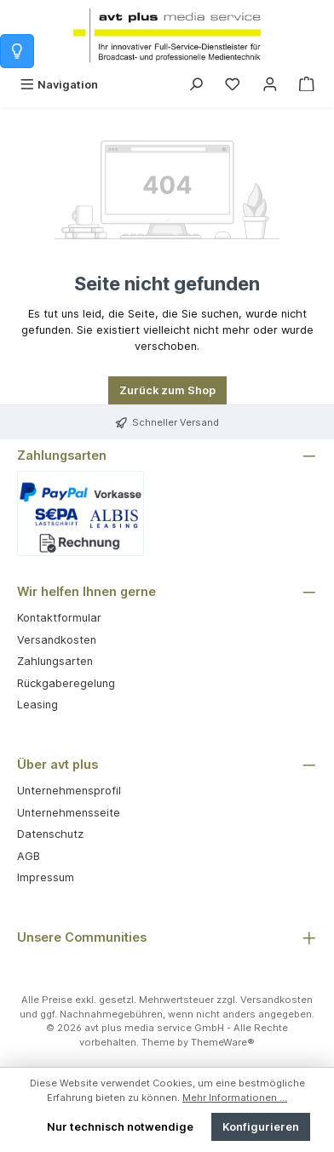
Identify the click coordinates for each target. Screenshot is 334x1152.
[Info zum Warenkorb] (17, 51)
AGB (28, 856)
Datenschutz (50, 834)
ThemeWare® (223, 1042)
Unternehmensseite (68, 812)
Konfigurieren (260, 1126)
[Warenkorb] (306, 85)
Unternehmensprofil (69, 790)
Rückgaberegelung (66, 683)
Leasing (37, 704)
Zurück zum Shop (167, 390)
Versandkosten (56, 639)
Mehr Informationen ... (234, 1097)
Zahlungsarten (55, 661)
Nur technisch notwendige (120, 1126)
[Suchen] (196, 85)
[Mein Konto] (270, 85)
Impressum (45, 877)
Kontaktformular (59, 617)
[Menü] (59, 85)
